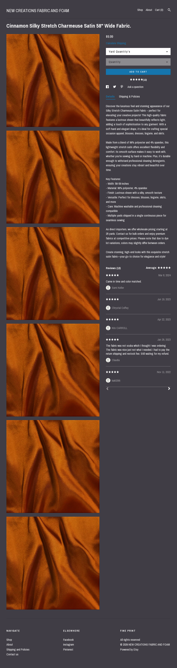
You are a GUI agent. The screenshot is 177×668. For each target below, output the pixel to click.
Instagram (68, 644)
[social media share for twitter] (115, 87)
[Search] (169, 10)
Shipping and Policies (17, 649)
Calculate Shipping (116, 43)
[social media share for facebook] (107, 87)
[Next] (169, 389)
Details (110, 96)
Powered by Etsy (129, 649)
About (149, 10)
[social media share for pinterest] (122, 87)
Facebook (68, 640)
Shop (140, 10)
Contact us (12, 654)
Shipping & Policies (129, 96)
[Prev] (107, 389)
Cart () (159, 10)
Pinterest (68, 649)
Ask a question (135, 87)
